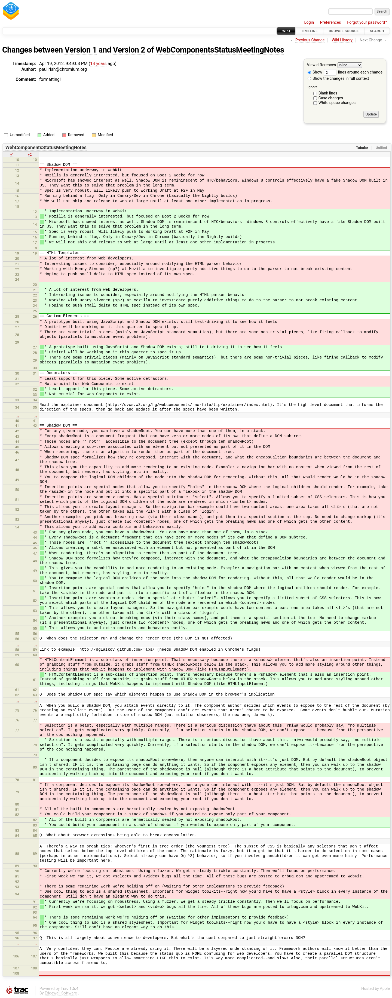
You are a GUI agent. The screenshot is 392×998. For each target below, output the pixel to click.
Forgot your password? (367, 22)
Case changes (330, 98)
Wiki (286, 31)
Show (315, 72)
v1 (12, 154)
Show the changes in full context (338, 78)
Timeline (309, 31)
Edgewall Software (61, 993)
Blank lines (327, 93)
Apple (385, 988)
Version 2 (129, 49)
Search (377, 31)
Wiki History (342, 40)
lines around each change (353, 72)
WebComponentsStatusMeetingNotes (220, 49)
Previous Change (310, 40)
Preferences (330, 22)
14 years (98, 63)
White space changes (337, 102)
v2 (30, 154)
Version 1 (81, 49)
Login (309, 22)
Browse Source (344, 31)
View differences (321, 65)
